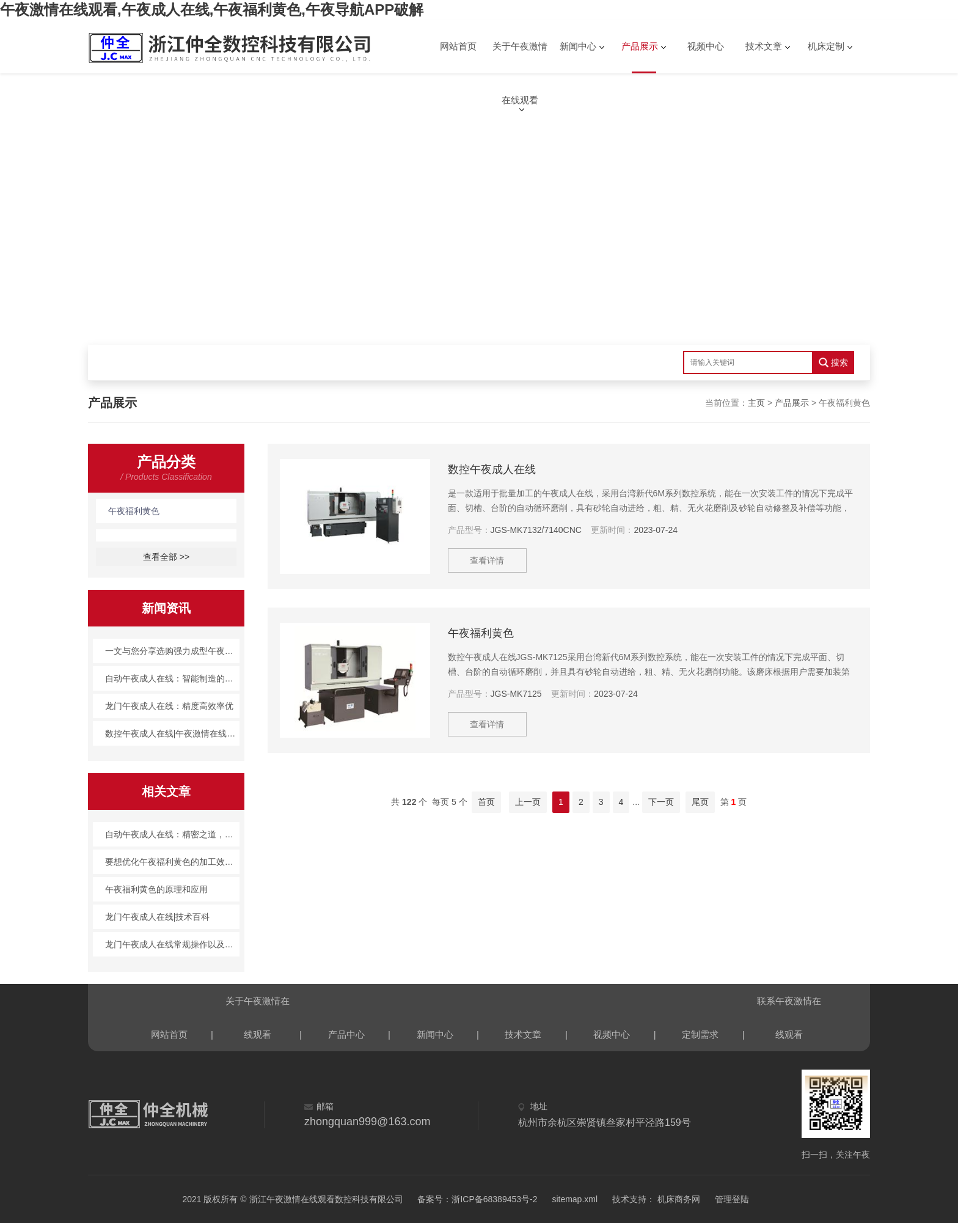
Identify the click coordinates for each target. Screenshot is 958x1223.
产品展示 (639, 46)
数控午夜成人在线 (492, 469)
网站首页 (458, 46)
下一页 (661, 802)
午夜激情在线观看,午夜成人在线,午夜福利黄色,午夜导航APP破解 (211, 9)
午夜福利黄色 (133, 511)
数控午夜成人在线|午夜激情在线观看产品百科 (172, 733)
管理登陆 (732, 1199)
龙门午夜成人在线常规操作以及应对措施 (172, 944)
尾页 (700, 802)
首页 (486, 802)
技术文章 (763, 46)
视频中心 (705, 46)
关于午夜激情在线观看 (519, 57)
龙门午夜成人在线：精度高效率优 (169, 706)
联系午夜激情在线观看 (789, 1007)
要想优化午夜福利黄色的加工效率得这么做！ (172, 862)
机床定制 (826, 46)
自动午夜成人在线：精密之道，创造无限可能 (172, 834)
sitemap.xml (575, 1199)
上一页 (528, 802)
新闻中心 (578, 46)
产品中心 (346, 1034)
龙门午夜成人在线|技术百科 (157, 917)
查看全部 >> (166, 557)
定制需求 (700, 1034)
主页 (756, 403)
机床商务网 (677, 1199)
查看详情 (487, 560)
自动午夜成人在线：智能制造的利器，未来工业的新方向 (172, 678)
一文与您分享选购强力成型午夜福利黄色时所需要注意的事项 (172, 651)
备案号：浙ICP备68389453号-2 (477, 1199)
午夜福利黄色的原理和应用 (156, 889)
